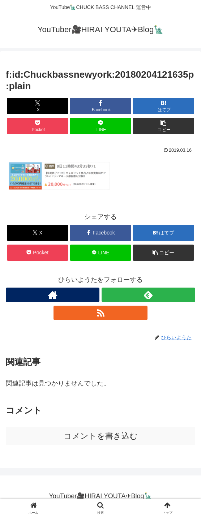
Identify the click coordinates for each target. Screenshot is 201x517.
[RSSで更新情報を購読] (100, 313)
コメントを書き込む (101, 435)
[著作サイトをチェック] (52, 295)
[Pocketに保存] (37, 126)
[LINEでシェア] (100, 126)
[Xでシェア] (37, 106)
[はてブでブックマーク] (163, 106)
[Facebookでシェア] (100, 106)
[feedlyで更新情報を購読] (148, 295)
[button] (163, 126)
